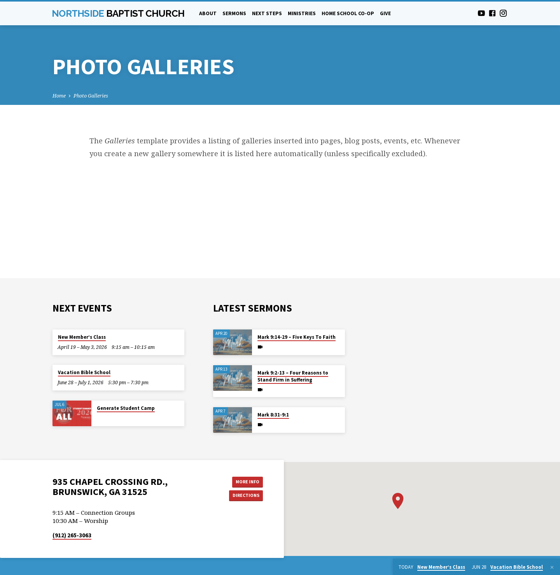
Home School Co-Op (348, 13)
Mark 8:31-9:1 (273, 414)
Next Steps (267, 13)
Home (59, 95)
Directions (243, 496)
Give (385, 13)
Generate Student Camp (126, 408)
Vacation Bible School (84, 372)
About (208, 13)
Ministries (302, 13)
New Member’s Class (82, 337)
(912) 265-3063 (71, 537)
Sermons (234, 13)
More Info (243, 481)
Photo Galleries (91, 95)
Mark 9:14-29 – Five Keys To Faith (296, 337)
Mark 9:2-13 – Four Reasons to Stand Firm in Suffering (292, 376)
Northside (118, 13)
